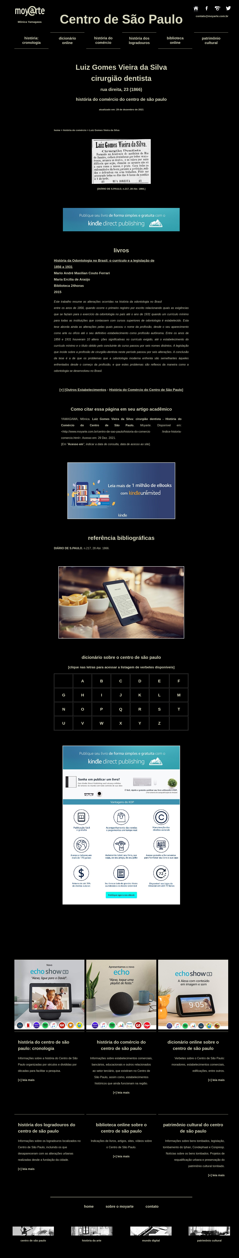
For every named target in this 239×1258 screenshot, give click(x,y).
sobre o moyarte (120, 1206)
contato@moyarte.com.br (212, 16)
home (57, 130)
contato (152, 1206)
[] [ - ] (121, 390)
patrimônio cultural (209, 1240)
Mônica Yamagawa (30, 21)
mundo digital (151, 1240)
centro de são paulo (33, 1240)
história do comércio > (76, 130)
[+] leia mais (26, 1080)
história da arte (91, 1240)
